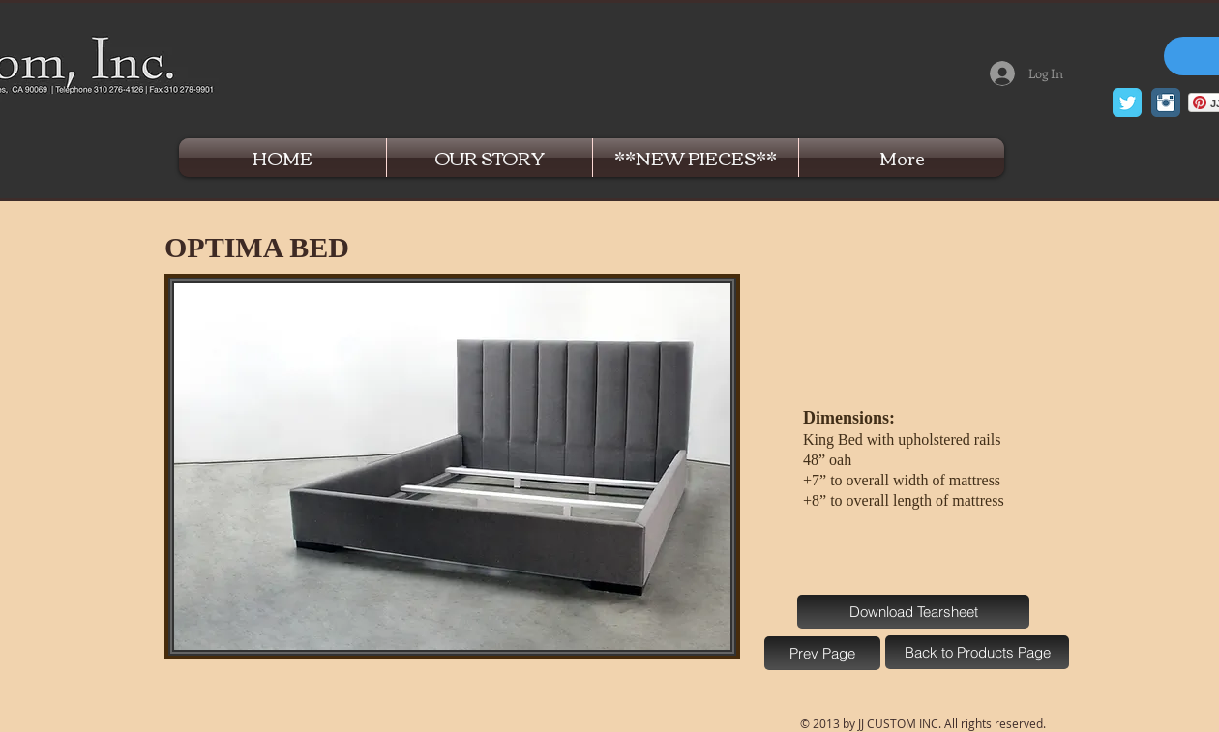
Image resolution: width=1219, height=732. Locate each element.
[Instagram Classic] (1165, 102)
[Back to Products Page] (977, 652)
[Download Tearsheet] (913, 612)
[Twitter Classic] (1127, 102)
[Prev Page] (822, 653)
